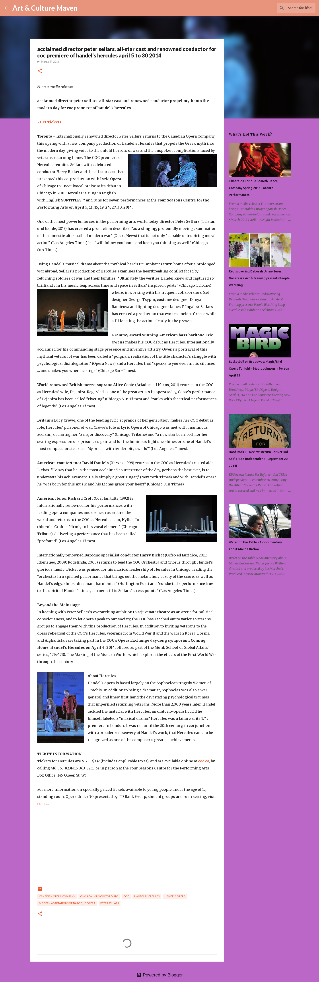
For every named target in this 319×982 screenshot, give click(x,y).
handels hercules (147, 896)
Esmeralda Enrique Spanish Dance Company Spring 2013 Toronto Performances (253, 188)
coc (126, 896)
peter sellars (109, 903)
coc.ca (203, 761)
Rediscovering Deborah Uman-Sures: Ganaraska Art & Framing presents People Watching (259, 278)
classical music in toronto (99, 896)
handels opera (175, 896)
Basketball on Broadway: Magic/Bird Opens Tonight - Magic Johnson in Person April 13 (259, 368)
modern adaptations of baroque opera (67, 903)
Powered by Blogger (159, 974)
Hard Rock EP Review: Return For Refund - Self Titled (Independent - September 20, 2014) (259, 458)
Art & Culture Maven (45, 8)
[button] (40, 71)
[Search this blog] (292, 8)
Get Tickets (50, 122)
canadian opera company (57, 896)
